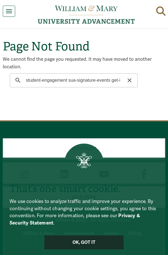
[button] (161, 10)
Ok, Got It (84, 242)
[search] (73, 80)
